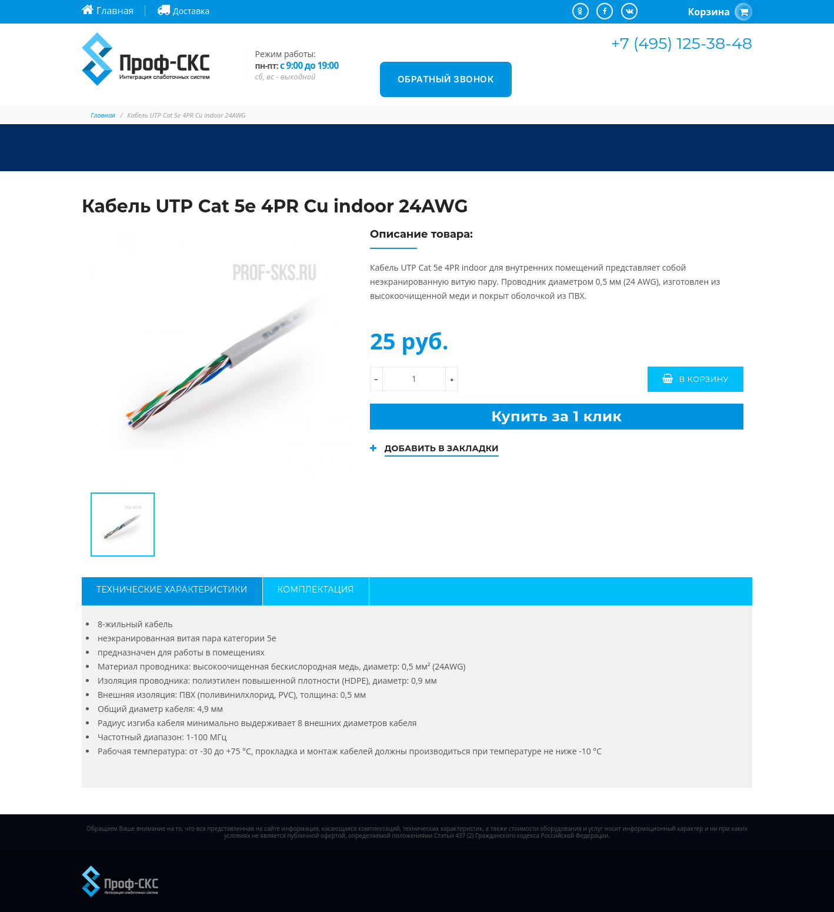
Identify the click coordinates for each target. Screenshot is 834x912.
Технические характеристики (172, 589)
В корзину (704, 379)
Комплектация (316, 589)
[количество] (414, 379)
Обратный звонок (446, 79)
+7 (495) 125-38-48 (681, 43)
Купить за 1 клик (556, 416)
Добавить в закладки (442, 448)
